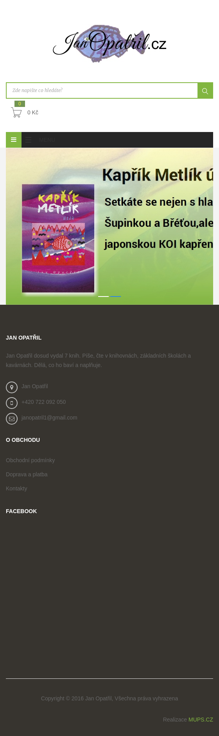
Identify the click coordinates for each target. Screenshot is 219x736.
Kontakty (16, 488)
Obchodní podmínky (30, 460)
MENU (38, 140)
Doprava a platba (27, 474)
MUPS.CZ (200, 719)
